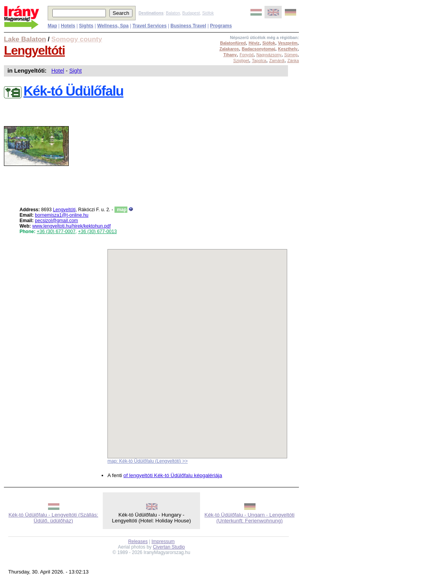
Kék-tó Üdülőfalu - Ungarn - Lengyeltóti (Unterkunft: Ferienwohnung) (249, 518)
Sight (75, 71)
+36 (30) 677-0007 (56, 231)
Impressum (163, 541)
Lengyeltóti (34, 50)
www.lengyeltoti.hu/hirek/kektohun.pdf (71, 226)
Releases (138, 541)
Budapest (191, 13)
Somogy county (76, 39)
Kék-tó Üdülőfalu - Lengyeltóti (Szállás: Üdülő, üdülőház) (53, 518)
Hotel (57, 71)
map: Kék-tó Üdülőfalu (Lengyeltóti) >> (147, 461)
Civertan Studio (169, 547)
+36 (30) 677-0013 (97, 231)
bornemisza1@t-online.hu (61, 215)
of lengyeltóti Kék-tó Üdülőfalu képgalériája (172, 475)
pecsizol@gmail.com (56, 220)
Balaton (173, 13)
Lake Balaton (25, 39)
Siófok (208, 13)
